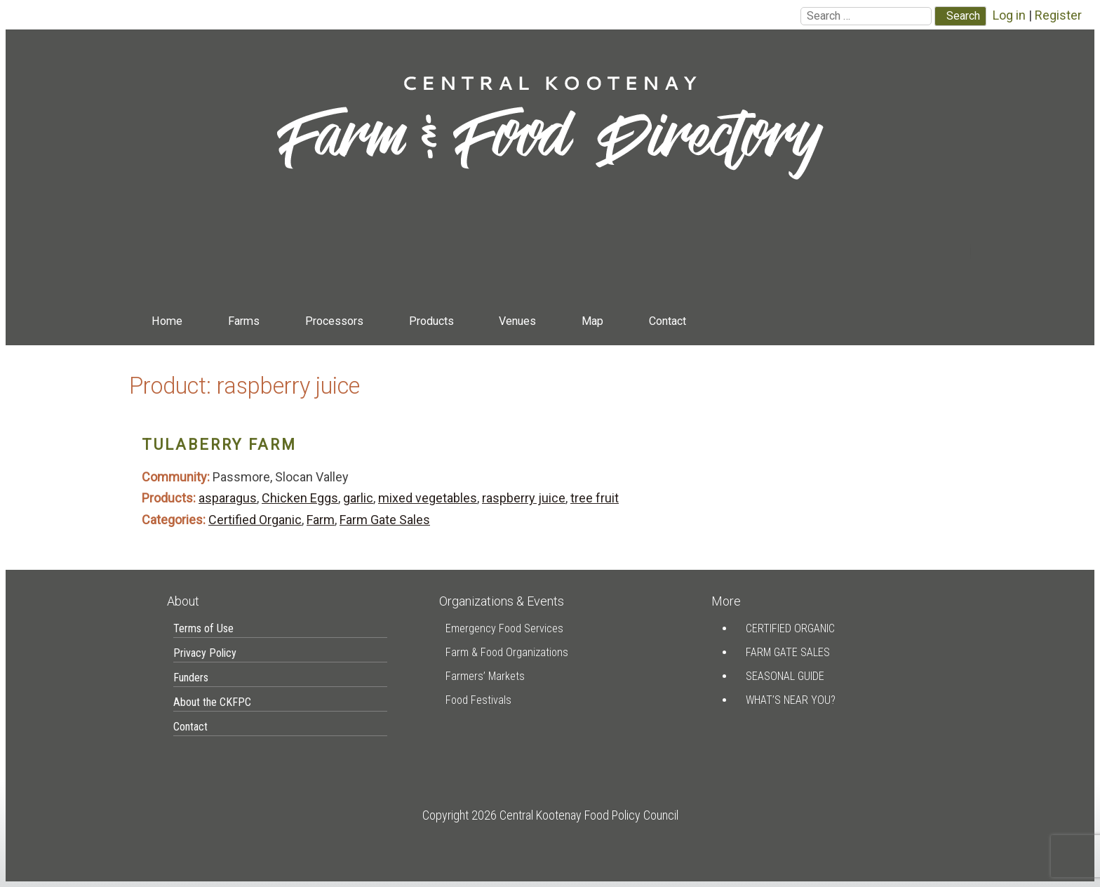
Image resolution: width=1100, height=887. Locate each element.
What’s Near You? (791, 700)
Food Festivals (478, 700)
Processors (334, 321)
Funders (190, 677)
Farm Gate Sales (385, 519)
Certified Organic (255, 519)
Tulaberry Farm (219, 444)
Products (431, 321)
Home (167, 321)
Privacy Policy (204, 653)
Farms (244, 321)
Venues (517, 321)
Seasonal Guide (785, 676)
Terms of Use (203, 628)
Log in (1009, 15)
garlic (358, 498)
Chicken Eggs (300, 498)
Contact (667, 321)
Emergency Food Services (504, 628)
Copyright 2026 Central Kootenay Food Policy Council (550, 815)
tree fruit (594, 498)
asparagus (228, 498)
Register (1058, 15)
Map (592, 321)
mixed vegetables (427, 498)
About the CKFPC (212, 702)
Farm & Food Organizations (506, 652)
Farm (321, 519)
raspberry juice (523, 498)
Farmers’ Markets (485, 676)
